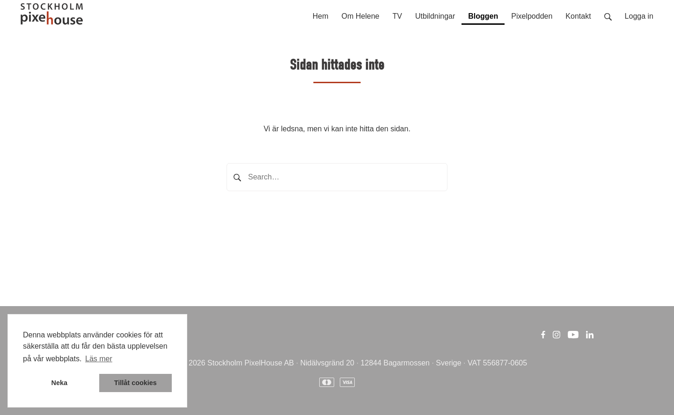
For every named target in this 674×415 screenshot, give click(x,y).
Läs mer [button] (98, 359)
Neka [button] (59, 382)
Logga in (639, 16)
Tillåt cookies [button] (135, 382)
